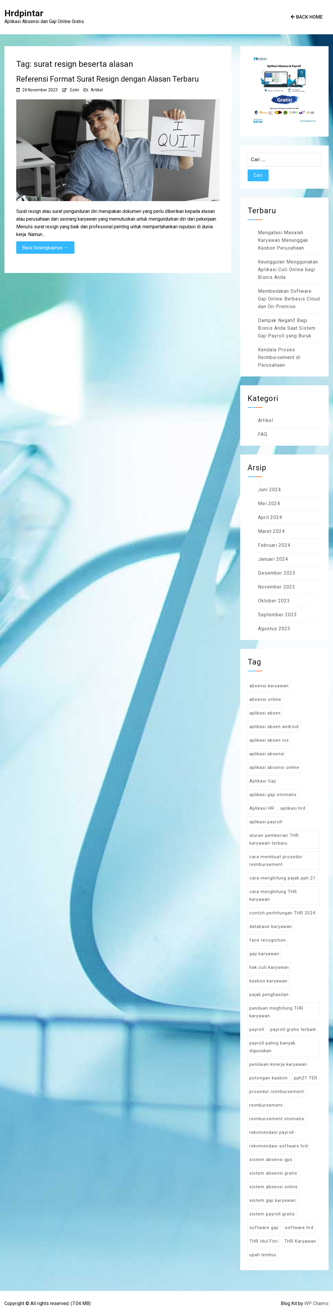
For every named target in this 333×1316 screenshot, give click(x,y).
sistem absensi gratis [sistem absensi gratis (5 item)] (273, 1173)
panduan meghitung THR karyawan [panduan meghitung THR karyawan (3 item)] (276, 1011)
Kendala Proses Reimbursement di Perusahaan (279, 357)
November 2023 (276, 587)
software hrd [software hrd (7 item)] (299, 1227)
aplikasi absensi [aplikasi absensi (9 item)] (267, 753)
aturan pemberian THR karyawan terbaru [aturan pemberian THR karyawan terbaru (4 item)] (274, 839)
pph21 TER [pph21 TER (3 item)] (305, 1078)
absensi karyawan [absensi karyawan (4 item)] (269, 685)
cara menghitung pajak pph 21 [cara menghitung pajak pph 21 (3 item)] (282, 878)
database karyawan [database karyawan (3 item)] (270, 926)
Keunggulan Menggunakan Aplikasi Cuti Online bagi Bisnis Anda (288, 269)
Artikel (97, 90)
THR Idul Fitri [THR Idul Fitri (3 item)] (263, 1241)
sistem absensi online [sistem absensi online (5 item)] (273, 1186)
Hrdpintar (23, 13)
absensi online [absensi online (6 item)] (265, 699)
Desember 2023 (276, 573)
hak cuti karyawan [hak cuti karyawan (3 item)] (269, 967)
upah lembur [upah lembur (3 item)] (263, 1254)
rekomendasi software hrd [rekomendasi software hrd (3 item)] (278, 1146)
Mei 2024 (269, 503)
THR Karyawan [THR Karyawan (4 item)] (300, 1241)
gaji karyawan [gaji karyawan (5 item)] (264, 953)
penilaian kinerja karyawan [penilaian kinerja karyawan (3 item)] (278, 1064)
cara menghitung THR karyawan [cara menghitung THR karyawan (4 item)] (273, 895)
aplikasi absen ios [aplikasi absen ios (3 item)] (269, 740)
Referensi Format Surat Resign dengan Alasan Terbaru (107, 79)
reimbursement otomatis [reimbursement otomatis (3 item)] (276, 1118)
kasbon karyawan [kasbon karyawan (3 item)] (268, 981)
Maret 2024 (271, 531)
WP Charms (316, 1303)
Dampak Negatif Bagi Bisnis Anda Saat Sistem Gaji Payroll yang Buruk (287, 328)
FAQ (262, 434)
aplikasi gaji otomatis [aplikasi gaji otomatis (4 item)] (273, 794)
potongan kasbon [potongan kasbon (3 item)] (268, 1078)
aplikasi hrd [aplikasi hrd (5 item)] (293, 808)
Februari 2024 (274, 545)
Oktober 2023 (274, 601)
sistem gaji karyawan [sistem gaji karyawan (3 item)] (272, 1200)
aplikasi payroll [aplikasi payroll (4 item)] (265, 821)
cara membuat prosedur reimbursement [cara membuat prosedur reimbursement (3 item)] (276, 860)
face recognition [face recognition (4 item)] (267, 940)
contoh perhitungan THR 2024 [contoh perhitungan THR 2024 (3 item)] (282, 913)
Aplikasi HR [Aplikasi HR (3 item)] (261, 808)
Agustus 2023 (274, 628)
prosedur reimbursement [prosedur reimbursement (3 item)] (276, 1091)
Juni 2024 (269, 489)
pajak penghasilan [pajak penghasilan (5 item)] (269, 994)
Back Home (307, 17)
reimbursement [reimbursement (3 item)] (266, 1105)
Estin (74, 90)
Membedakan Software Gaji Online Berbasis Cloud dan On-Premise (289, 298)
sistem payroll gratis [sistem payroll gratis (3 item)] (272, 1214)
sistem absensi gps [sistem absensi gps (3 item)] (271, 1159)
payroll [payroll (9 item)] (256, 1029)
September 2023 (277, 614)
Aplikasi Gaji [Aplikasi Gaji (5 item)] (262, 781)
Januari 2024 (273, 559)
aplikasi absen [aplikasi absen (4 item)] (265, 713)
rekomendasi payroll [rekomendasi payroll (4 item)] (271, 1132)
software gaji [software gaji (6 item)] (264, 1227)
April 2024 (270, 517)
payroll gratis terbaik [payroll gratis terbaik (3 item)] (293, 1029)
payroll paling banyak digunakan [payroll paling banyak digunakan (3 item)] (272, 1046)
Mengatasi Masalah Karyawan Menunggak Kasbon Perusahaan (283, 240)
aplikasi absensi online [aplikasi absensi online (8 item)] (274, 767)
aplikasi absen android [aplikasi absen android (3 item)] (274, 726)
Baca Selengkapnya (45, 247)
